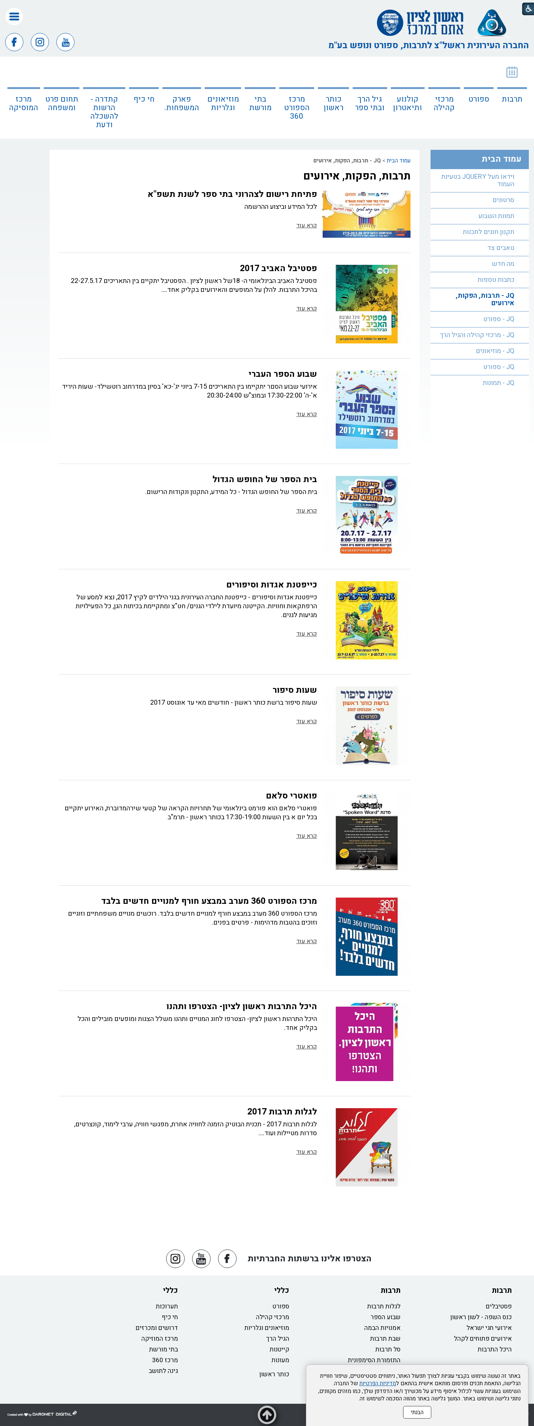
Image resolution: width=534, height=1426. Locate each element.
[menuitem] (512, 97)
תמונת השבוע (496, 216)
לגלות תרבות (383, 1306)
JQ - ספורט (498, 319)
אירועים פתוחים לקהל (483, 1338)
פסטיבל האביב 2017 (278, 268)
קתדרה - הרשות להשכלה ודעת (104, 112)
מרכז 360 (165, 1360)
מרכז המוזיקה (159, 1338)
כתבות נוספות (496, 280)
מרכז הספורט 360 (297, 107)
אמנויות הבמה (382, 1328)
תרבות (512, 99)
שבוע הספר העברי (282, 374)
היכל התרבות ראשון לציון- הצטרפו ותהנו (242, 1006)
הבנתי (417, 1412)
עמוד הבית (399, 161)
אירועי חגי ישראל (489, 1328)
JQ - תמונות (498, 383)
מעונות (280, 1360)
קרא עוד (306, 225)
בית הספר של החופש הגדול (264, 479)
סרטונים (503, 200)
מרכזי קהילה (444, 103)
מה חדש (503, 264)
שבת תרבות (385, 1338)
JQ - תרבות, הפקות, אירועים (485, 299)
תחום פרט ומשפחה (61, 103)
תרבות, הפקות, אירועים (357, 176)
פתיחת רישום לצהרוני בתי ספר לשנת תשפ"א (232, 194)
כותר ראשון (333, 103)
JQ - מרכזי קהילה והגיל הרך (477, 335)
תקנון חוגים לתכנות (488, 232)
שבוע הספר (385, 1317)
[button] (14, 16)
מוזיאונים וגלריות (223, 103)
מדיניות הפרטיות (377, 1383)
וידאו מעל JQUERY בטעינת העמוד (477, 180)
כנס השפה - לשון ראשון (481, 1317)
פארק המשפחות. (181, 103)
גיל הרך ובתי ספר (370, 103)
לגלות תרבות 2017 (282, 1112)
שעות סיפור (295, 690)
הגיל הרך (277, 1338)
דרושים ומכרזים (157, 1328)
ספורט (478, 99)
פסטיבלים (499, 1306)
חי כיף (144, 99)
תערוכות (167, 1306)
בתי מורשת (260, 103)
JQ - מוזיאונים (495, 351)
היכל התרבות (495, 1349)
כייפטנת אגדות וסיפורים (271, 585)
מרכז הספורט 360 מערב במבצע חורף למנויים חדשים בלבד (209, 901)
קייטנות (279, 1349)
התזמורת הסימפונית (374, 1360)
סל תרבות (387, 1349)
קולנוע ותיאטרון (407, 103)
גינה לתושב (163, 1371)
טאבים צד (500, 248)
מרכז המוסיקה (23, 103)
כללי (281, 1290)
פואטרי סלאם (291, 796)
